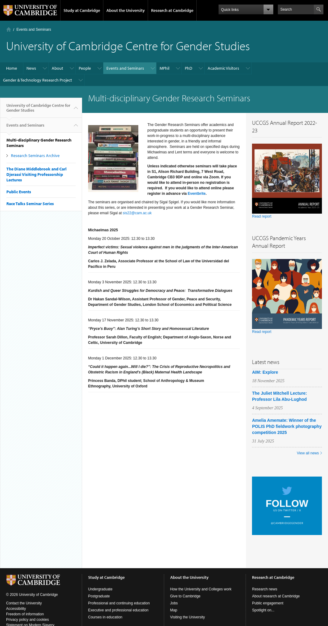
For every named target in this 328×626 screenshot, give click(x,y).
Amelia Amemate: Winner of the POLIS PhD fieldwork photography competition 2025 (287, 426)
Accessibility (16, 609)
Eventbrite (196, 193)
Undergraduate (100, 589)
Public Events (18, 191)
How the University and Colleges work (201, 589)
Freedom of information (25, 614)
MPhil (164, 68)
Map (173, 610)
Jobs (174, 603)
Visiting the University (187, 617)
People (85, 68)
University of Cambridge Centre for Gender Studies (38, 110)
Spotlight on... (263, 610)
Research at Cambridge (172, 10)
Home (8, 29)
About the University (125, 10)
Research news (264, 589)
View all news (308, 453)
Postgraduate (99, 596)
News (31, 68)
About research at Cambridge (276, 596)
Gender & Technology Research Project (37, 80)
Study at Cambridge (82, 10)
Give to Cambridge (185, 596)
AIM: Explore (265, 372)
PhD (188, 68)
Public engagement (267, 603)
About (57, 68)
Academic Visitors (223, 68)
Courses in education (105, 617)
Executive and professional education (118, 610)
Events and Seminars (33, 29)
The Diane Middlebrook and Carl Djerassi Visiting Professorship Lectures (36, 174)
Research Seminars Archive (35, 155)
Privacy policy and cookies (27, 619)
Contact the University (24, 603)
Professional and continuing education (119, 603)
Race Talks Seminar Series (30, 203)
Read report (261, 216)
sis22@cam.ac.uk (137, 213)
